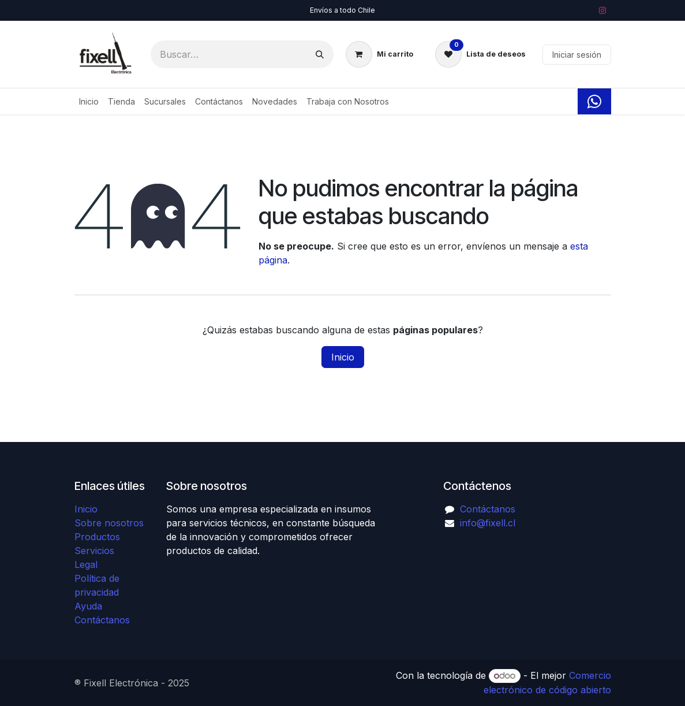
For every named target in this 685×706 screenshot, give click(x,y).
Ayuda (88, 606)
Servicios (94, 550)
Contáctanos (102, 620)
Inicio (342, 357)
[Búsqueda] (320, 54)
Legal (86, 564)
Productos (97, 536)
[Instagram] (602, 10)
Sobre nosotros (109, 523)
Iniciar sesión (576, 55)
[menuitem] (88, 101)
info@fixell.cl (487, 523)
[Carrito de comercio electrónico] (379, 54)
